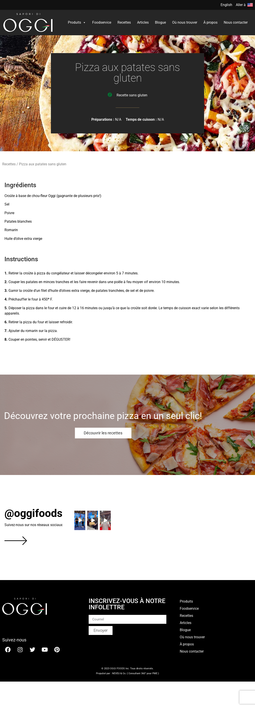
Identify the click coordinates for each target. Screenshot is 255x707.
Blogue (160, 22)
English (226, 5)
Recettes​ (124, 22)
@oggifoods (33, 513)
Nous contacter (236, 22)
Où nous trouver (184, 22)
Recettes (9, 164)
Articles (143, 22)
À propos (210, 22)
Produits (77, 22)
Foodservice (101, 22)
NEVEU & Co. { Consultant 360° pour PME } (135, 673)
